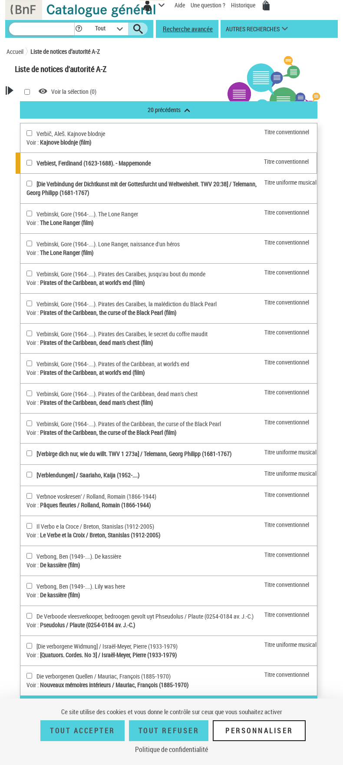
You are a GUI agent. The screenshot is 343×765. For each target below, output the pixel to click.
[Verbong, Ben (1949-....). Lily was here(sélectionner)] (29, 586)
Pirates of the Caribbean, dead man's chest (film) (96, 342)
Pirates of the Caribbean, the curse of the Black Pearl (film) (108, 312)
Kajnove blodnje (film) (65, 142)
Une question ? (208, 5)
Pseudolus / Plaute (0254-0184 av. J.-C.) (87, 625)
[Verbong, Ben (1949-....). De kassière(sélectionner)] (29, 556)
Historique (244, 5)
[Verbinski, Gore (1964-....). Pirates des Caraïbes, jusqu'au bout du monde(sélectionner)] (29, 273)
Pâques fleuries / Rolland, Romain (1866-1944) (95, 505)
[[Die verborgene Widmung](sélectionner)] (29, 646)
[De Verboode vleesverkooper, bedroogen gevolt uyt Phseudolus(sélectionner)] (29, 616)
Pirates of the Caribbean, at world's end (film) (92, 282)
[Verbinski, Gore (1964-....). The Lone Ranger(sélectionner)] (29, 213)
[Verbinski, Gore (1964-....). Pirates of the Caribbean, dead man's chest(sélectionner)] (29, 393)
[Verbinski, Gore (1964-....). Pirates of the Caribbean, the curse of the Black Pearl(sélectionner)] (29, 423)
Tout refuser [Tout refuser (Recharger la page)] (169, 730)
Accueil (15, 51)
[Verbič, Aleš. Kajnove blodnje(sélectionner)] (29, 133)
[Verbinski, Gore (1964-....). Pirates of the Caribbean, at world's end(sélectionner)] (29, 363)
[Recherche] (41, 29)
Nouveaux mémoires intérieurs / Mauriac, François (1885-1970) (114, 685)
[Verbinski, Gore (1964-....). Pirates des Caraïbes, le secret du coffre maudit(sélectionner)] (29, 333)
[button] (80, 29)
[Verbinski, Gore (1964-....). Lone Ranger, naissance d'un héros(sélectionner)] (29, 243)
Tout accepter (82, 730)
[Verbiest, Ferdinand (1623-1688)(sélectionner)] (29, 163)
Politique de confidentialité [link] (171, 749)
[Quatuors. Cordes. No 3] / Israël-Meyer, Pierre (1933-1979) (108, 655)
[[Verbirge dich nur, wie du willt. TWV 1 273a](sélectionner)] (29, 453)
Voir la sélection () (73, 91)
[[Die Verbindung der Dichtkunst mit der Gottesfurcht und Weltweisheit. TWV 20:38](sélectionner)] (29, 183)
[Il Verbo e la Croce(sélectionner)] (29, 526)
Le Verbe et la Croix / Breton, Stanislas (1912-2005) (100, 535)
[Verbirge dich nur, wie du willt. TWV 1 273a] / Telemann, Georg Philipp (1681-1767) (133, 454)
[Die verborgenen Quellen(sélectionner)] (29, 676)
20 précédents (169, 110)
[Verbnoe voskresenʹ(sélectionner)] (29, 496)
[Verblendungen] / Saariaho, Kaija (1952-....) (87, 475)
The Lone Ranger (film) (66, 223)
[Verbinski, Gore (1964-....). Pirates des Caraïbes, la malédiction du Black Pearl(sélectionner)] (29, 303)
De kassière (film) (60, 565)
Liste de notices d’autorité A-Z (65, 51)
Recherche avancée (188, 28)
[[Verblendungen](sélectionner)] (29, 474)
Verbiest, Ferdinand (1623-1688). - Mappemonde (93, 163)
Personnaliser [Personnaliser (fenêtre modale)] (259, 730)
